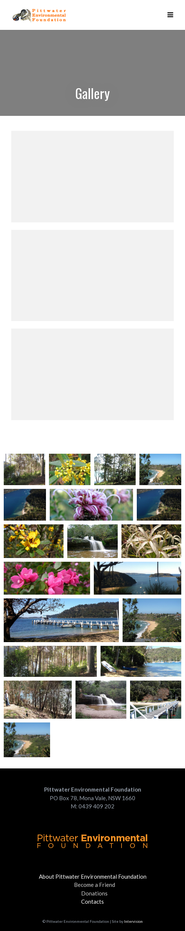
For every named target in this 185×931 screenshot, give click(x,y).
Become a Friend (94, 884)
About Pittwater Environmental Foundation (93, 876)
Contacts (92, 901)
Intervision (133, 921)
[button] (170, 14)
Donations (94, 893)
